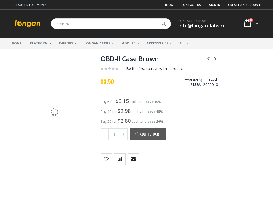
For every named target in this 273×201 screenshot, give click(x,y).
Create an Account (244, 5)
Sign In (214, 5)
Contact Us (191, 5)
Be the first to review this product (147, 68)
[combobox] (111, 23)
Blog (169, 5)
